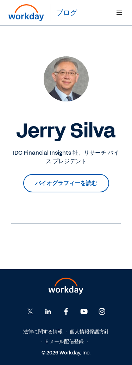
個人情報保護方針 (89, 331)
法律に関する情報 (43, 331)
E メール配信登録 (64, 341)
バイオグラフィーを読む (66, 183)
